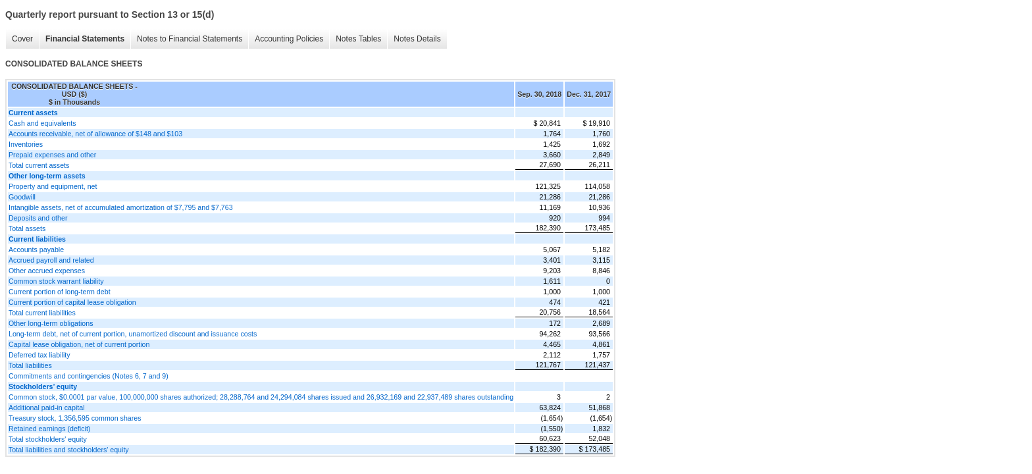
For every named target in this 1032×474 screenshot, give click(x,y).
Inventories (26, 144)
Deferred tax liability (39, 355)
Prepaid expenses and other (52, 155)
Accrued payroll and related (51, 260)
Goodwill (22, 197)
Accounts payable (36, 249)
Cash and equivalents (42, 123)
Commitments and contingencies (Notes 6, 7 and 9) (88, 376)
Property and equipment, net (53, 186)
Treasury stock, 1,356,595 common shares (75, 418)
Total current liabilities (42, 313)
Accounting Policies (289, 38)
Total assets (27, 228)
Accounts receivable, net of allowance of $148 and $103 (95, 134)
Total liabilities (30, 365)
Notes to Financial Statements (189, 38)
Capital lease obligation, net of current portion (79, 344)
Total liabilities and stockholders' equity (69, 450)
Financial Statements (84, 38)
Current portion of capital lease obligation (72, 302)
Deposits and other (38, 218)
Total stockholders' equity (48, 439)
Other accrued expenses (47, 271)
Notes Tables (358, 38)
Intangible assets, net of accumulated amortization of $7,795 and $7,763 (121, 207)
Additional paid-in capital (47, 407)
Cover (22, 38)
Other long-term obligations (51, 323)
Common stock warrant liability (56, 281)
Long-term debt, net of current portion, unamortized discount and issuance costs (133, 334)
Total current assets (39, 165)
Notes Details (417, 38)
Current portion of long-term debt (60, 292)
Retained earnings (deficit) (49, 429)
